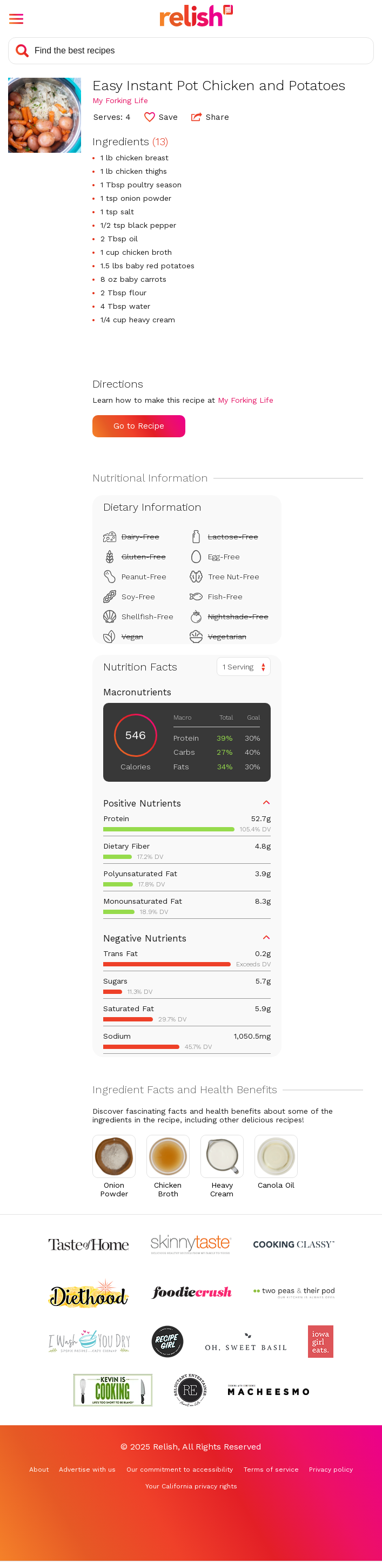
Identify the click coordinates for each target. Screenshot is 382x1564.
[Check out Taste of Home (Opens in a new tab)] (88, 1244)
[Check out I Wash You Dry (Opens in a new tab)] (89, 1341)
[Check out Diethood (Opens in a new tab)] (88, 1293)
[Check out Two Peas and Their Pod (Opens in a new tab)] (293, 1293)
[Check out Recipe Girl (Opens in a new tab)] (167, 1341)
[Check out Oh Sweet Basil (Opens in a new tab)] (245, 1341)
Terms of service (271, 1469)
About (39, 1469)
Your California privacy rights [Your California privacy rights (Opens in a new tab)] (191, 1486)
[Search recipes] (191, 50)
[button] (16, 19)
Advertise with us (87, 1469)
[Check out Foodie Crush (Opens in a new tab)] (191, 1293)
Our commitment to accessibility (179, 1469)
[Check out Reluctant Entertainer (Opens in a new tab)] (190, 1390)
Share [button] (210, 116)
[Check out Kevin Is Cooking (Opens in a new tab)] (112, 1390)
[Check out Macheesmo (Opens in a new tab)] (268, 1390)
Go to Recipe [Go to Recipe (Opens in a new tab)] (138, 426)
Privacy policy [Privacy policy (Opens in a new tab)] (331, 1469)
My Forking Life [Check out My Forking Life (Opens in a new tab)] (120, 100)
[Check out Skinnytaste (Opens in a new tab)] (191, 1244)
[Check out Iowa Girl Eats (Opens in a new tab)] (320, 1341)
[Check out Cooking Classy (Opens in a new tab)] (293, 1244)
